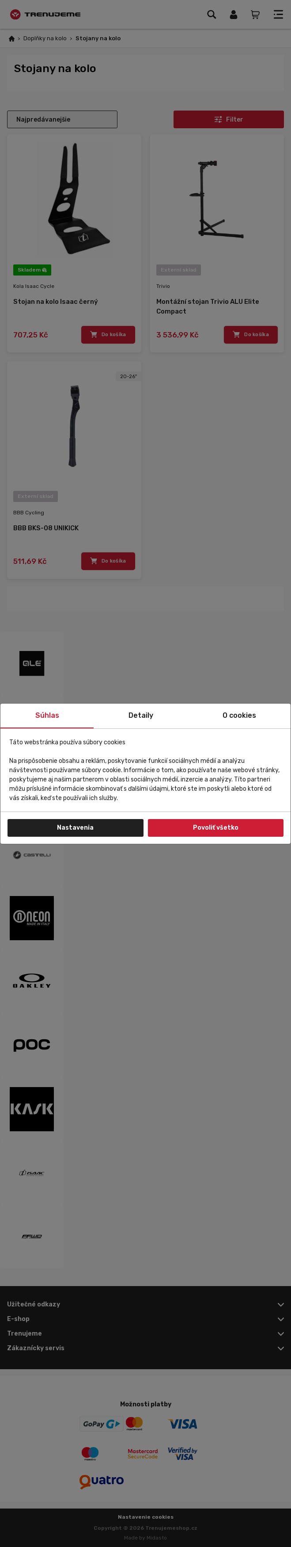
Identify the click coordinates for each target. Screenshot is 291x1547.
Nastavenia (75, 827)
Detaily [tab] (140, 715)
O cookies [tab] (239, 715)
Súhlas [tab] (47, 715)
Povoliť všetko (215, 827)
